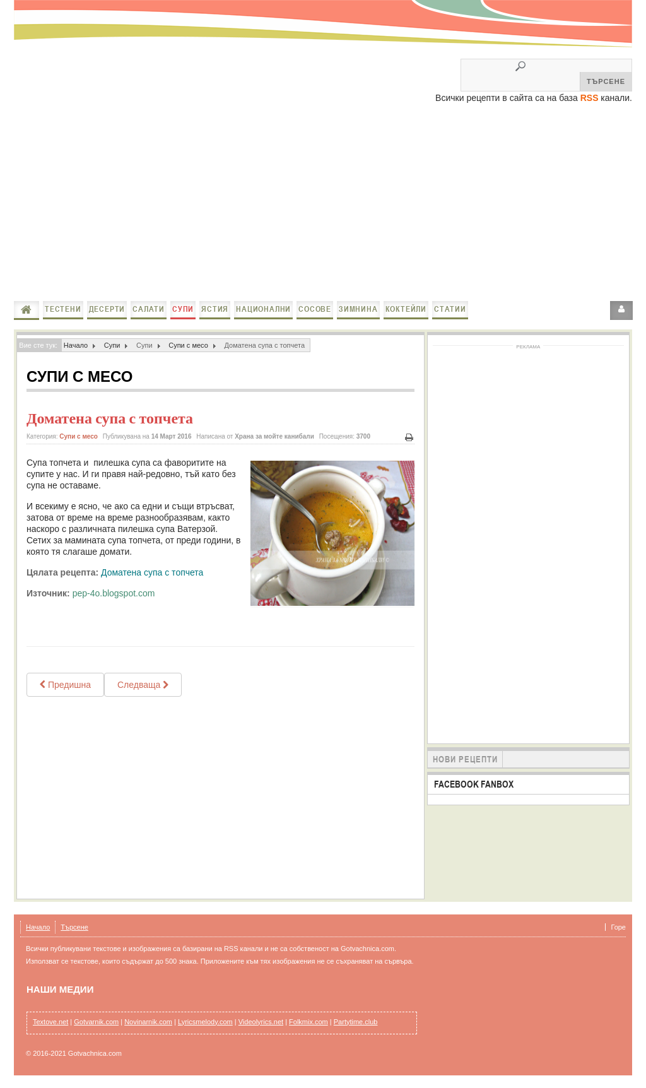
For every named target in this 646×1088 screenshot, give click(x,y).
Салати (148, 309)
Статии (450, 309)
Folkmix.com (308, 1022)
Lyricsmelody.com (205, 1022)
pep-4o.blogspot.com (114, 593)
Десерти (107, 309)
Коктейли (405, 309)
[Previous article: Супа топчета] (65, 685)
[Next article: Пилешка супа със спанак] (143, 685)
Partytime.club (356, 1022)
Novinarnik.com (148, 1022)
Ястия (214, 309)
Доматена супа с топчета (109, 418)
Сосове (314, 309)
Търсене (74, 927)
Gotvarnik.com (96, 1022)
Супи (183, 309)
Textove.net (50, 1022)
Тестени (63, 309)
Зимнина (358, 309)
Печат (409, 437)
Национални (263, 309)
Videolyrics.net (260, 1022)
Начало (26, 310)
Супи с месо (188, 345)
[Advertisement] (323, 203)
